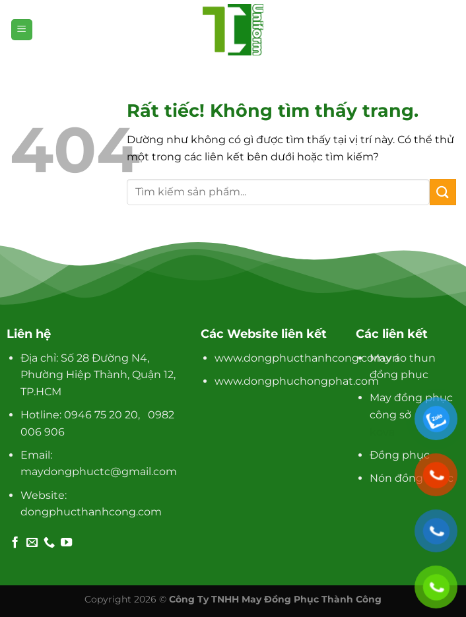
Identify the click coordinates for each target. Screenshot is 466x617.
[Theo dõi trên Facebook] (14, 543)
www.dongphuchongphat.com (297, 381)
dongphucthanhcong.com (91, 511)
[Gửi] (443, 192)
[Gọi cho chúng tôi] (49, 543)
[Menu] (21, 30)
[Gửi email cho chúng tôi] (32, 543)
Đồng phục (400, 455)
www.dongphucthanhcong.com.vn (307, 358)
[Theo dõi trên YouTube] (66, 543)
